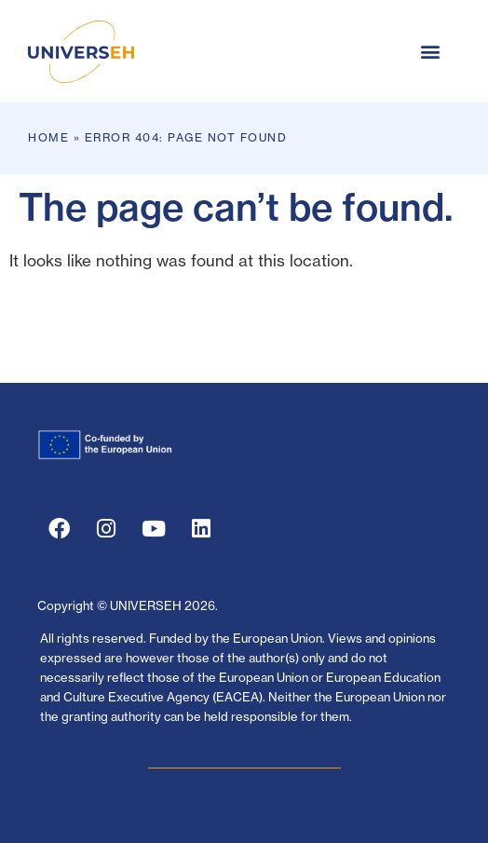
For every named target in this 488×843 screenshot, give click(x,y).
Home (48, 137)
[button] (429, 51)
